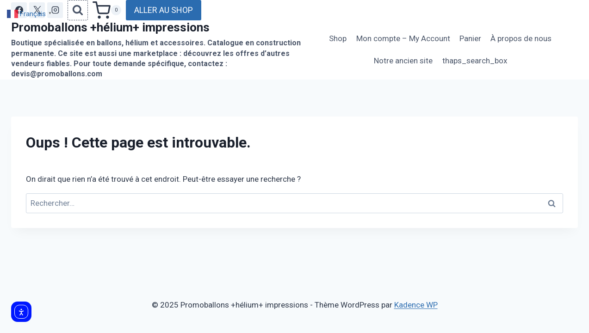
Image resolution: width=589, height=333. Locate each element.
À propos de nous (521, 38)
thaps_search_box (474, 60)
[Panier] (107, 10)
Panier (470, 38)
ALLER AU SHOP (163, 10)
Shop (338, 38)
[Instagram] (55, 10)
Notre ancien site (403, 60)
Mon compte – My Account (403, 38)
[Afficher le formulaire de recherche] (78, 10)
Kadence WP (416, 304)
